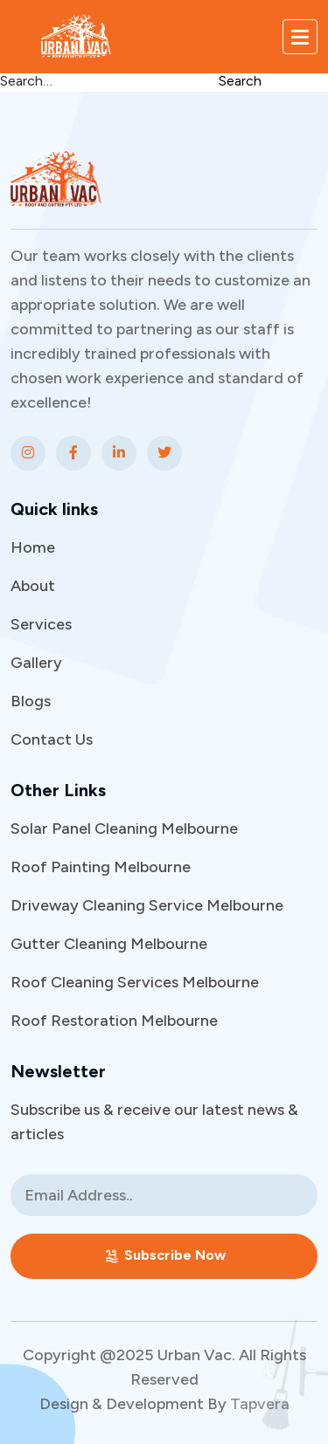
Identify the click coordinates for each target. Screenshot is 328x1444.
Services (41, 624)
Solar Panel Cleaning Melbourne (124, 828)
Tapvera (260, 1403)
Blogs (30, 701)
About (32, 585)
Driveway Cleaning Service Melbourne (146, 905)
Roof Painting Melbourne (100, 867)
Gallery (36, 662)
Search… (26, 80)
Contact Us (51, 739)
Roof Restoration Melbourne (114, 1020)
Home (32, 547)
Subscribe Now (164, 1256)
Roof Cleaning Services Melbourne (134, 982)
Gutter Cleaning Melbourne (108, 943)
